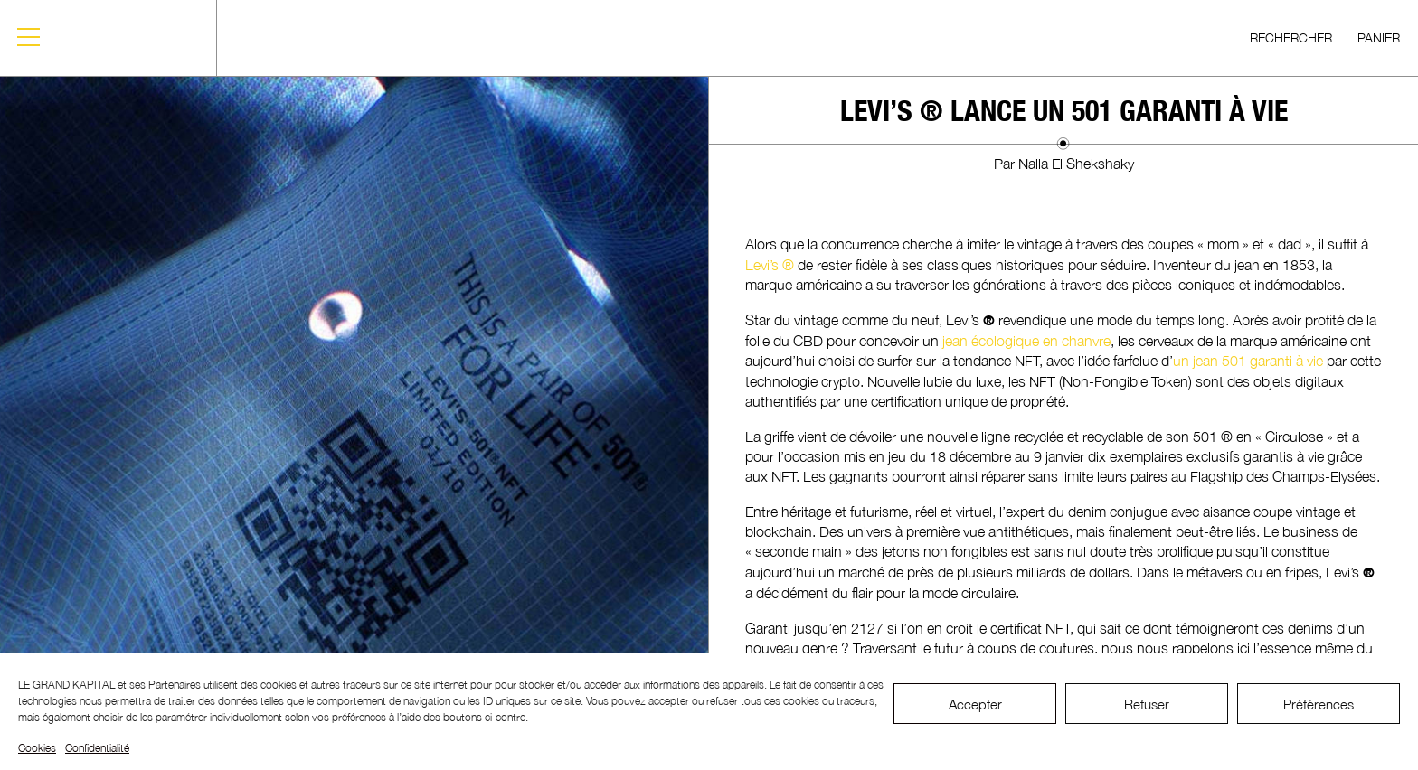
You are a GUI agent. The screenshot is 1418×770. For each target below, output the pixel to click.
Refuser (1146, 704)
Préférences (1318, 704)
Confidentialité (97, 748)
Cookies (37, 748)
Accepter (975, 704)
